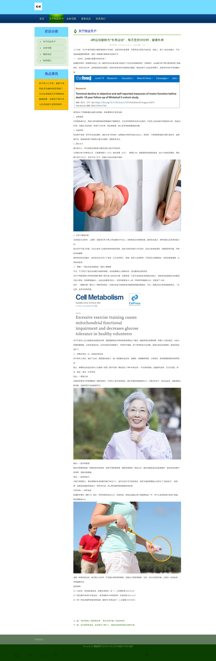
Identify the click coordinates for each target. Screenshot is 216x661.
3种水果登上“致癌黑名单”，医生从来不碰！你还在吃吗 (102, 621)
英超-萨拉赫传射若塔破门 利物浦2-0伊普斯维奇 (61, 88)
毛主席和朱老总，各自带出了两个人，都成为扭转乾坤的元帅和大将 (108, 625)
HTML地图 (128, 646)
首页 (41, 18)
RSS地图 (118, 646)
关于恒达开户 (56, 18)
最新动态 (86, 18)
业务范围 (71, 18)
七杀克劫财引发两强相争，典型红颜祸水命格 (60, 104)
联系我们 (100, 18)
